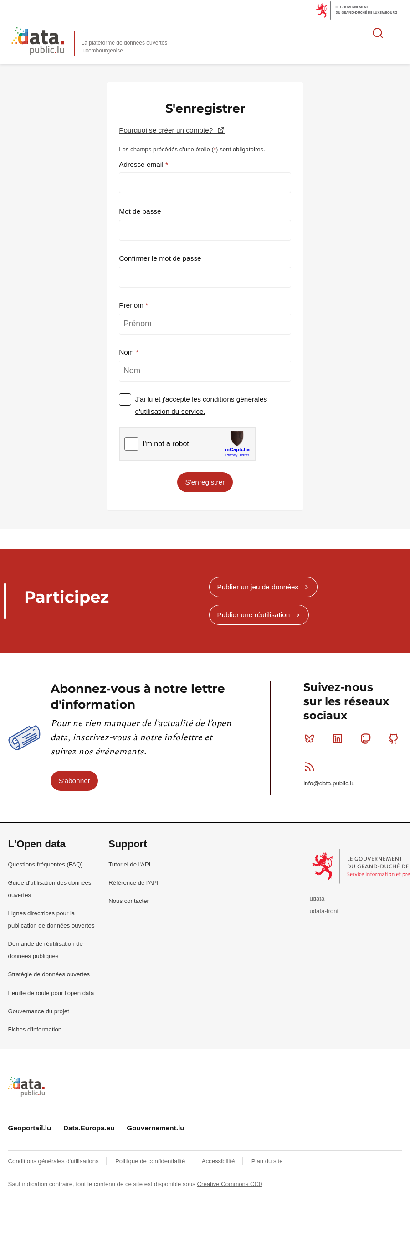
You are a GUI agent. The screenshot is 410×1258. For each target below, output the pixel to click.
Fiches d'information (35, 1029)
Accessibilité (219, 1161)
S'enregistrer (205, 482)
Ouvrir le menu (398, 33)
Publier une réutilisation (253, 615)
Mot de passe (140, 211)
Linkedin (340, 738)
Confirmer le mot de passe (160, 258)
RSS (311, 767)
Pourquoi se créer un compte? (167, 130)
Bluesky (311, 738)
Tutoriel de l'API (129, 864)
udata (316, 898)
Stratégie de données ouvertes (49, 974)
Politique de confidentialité (151, 1161)
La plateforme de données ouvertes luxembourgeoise (125, 47)
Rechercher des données (378, 33)
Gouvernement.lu (155, 1128)
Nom (127, 352)
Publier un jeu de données (257, 587)
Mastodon (367, 738)
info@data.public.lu (328, 783)
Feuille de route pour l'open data (51, 993)
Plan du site (267, 1161)
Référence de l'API (133, 882)
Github (396, 738)
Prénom (132, 305)
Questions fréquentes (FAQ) (45, 864)
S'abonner (74, 780)
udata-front (323, 910)
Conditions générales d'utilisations (54, 1161)
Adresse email (142, 164)
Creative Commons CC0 (229, 1184)
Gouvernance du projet (38, 1011)
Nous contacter (128, 900)
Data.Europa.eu (89, 1128)
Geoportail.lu (29, 1128)
